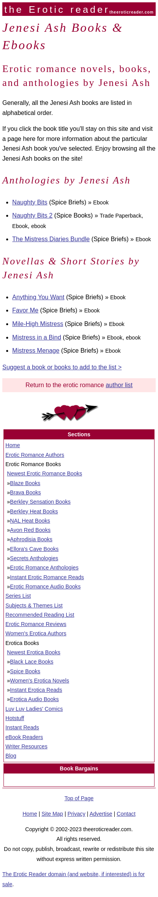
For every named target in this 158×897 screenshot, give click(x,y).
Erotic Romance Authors (34, 455)
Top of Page (78, 798)
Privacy (76, 814)
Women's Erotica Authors (35, 633)
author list (119, 385)
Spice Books (25, 671)
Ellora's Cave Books (34, 549)
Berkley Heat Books (34, 511)
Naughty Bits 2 (32, 215)
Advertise (100, 814)
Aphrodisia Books (31, 539)
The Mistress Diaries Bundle (51, 239)
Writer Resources (26, 746)
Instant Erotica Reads (36, 690)
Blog (10, 756)
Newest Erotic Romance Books (44, 473)
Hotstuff (14, 718)
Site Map (52, 814)
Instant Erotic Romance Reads (47, 577)
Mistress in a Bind (36, 337)
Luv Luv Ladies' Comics (34, 709)
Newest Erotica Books (33, 652)
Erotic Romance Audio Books (45, 586)
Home (12, 445)
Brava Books (25, 492)
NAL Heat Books (30, 521)
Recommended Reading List (39, 615)
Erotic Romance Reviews (35, 624)
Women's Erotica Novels (39, 680)
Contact (126, 814)
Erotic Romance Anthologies (44, 567)
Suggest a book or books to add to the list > (62, 367)
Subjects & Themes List (34, 605)
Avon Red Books (30, 530)
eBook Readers (24, 737)
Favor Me (25, 310)
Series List (18, 596)
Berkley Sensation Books (40, 502)
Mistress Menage (36, 350)
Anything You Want (38, 297)
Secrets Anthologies (34, 558)
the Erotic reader (57, 9)
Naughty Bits (30, 202)
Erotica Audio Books (34, 699)
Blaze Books (25, 483)
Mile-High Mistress (38, 324)
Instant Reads (22, 727)
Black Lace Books (31, 662)
